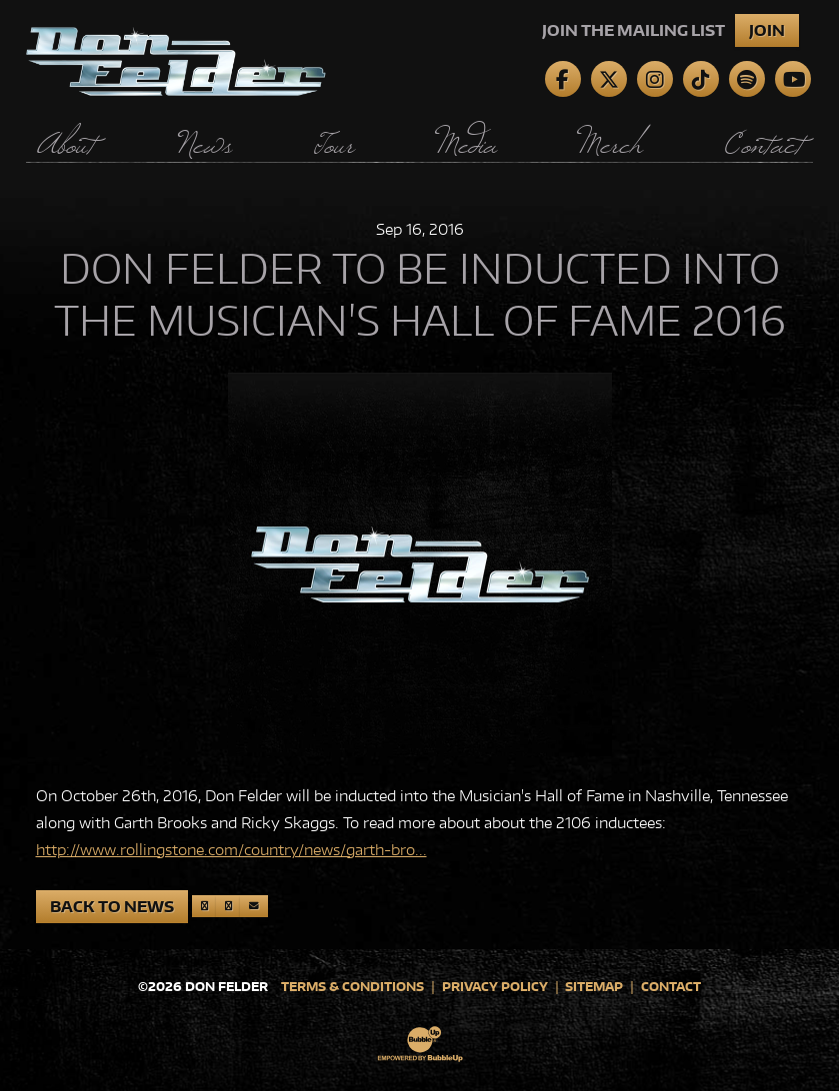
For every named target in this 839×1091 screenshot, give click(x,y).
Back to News (112, 906)
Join (767, 30)
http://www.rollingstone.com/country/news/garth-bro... (231, 849)
